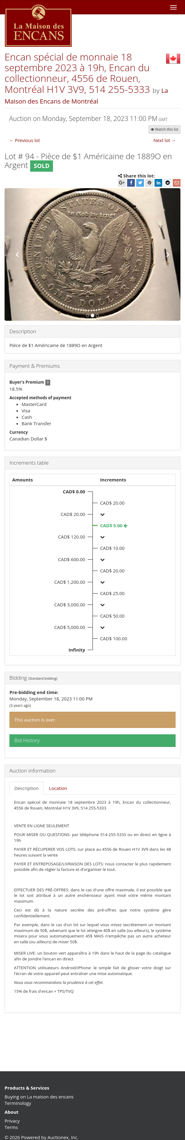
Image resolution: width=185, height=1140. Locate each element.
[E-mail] (176, 183)
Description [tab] (26, 788)
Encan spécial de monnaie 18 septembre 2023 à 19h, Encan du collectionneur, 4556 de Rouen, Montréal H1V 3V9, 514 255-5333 (78, 73)
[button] (18, 254)
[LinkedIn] (158, 183)
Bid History (27, 740)
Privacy (12, 1121)
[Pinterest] (149, 183)
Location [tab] (58, 788)
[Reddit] (167, 183)
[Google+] (122, 183)
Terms (11, 1127)
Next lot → (164, 140)
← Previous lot (24, 140)
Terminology (18, 1103)
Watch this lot (164, 129)
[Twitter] (140, 183)
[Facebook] (131, 183)
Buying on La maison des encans (39, 1097)
